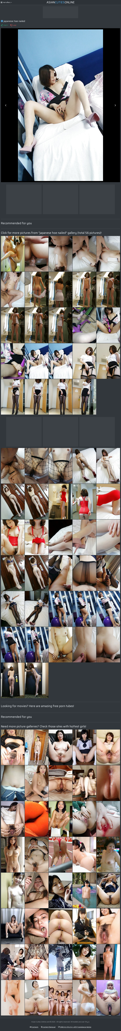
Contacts (34, 1027)
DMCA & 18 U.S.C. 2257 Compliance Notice (74, 1027)
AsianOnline (61, 2)
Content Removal (48, 1027)
